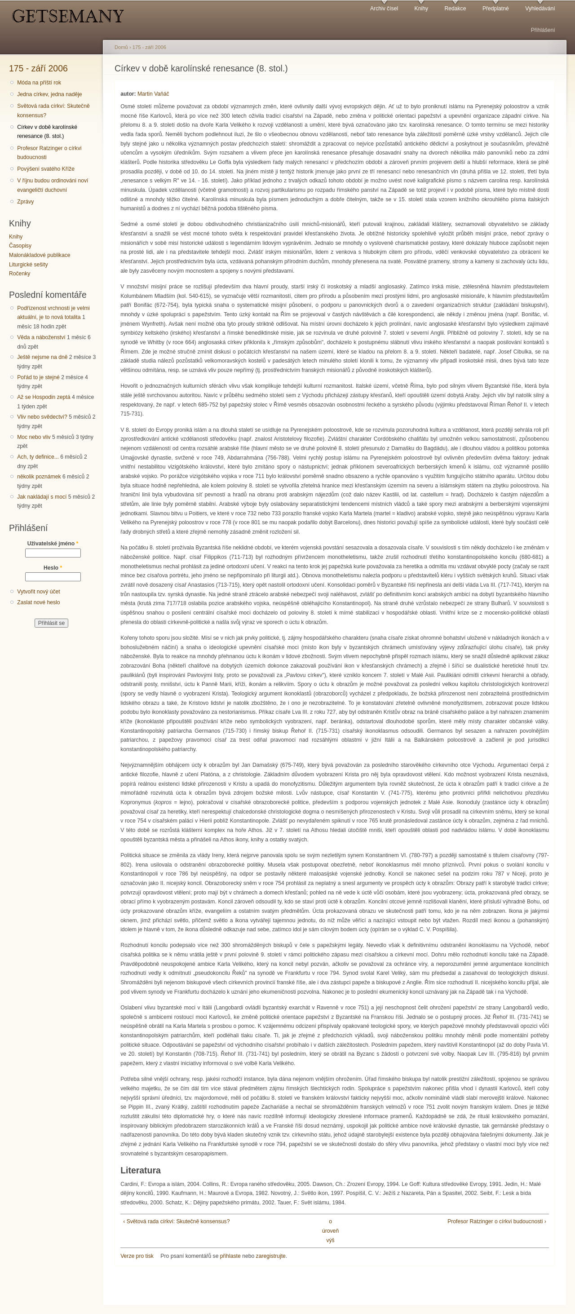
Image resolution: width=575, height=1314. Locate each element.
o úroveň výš (330, 1230)
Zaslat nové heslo (38, 602)
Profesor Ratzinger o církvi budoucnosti (49, 153)
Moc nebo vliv (33, 437)
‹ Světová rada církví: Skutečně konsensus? (176, 1221)
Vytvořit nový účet (38, 591)
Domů (121, 47)
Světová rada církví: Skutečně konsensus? (53, 111)
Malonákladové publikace (40, 255)
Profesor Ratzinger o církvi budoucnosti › (496, 1221)
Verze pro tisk (137, 1256)
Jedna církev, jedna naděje (49, 94)
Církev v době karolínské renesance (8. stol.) (47, 132)
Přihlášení (543, 30)
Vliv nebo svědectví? (42, 417)
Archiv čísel (384, 8)
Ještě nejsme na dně (42, 357)
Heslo (53, 568)
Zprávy (25, 202)
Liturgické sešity (28, 264)
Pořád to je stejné (38, 377)
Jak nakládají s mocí (41, 497)
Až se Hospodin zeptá (43, 397)
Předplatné (495, 8)
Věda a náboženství (41, 337)
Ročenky (19, 273)
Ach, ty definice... (38, 457)
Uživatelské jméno (53, 543)
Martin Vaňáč (153, 94)
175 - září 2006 (38, 68)
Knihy (421, 8)
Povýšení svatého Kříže (46, 169)
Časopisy (20, 246)
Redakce (455, 8)
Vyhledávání (540, 8)
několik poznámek (39, 476)
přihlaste (230, 1256)
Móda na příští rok (39, 83)
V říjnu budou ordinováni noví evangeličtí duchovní (52, 185)
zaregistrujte (271, 1256)
